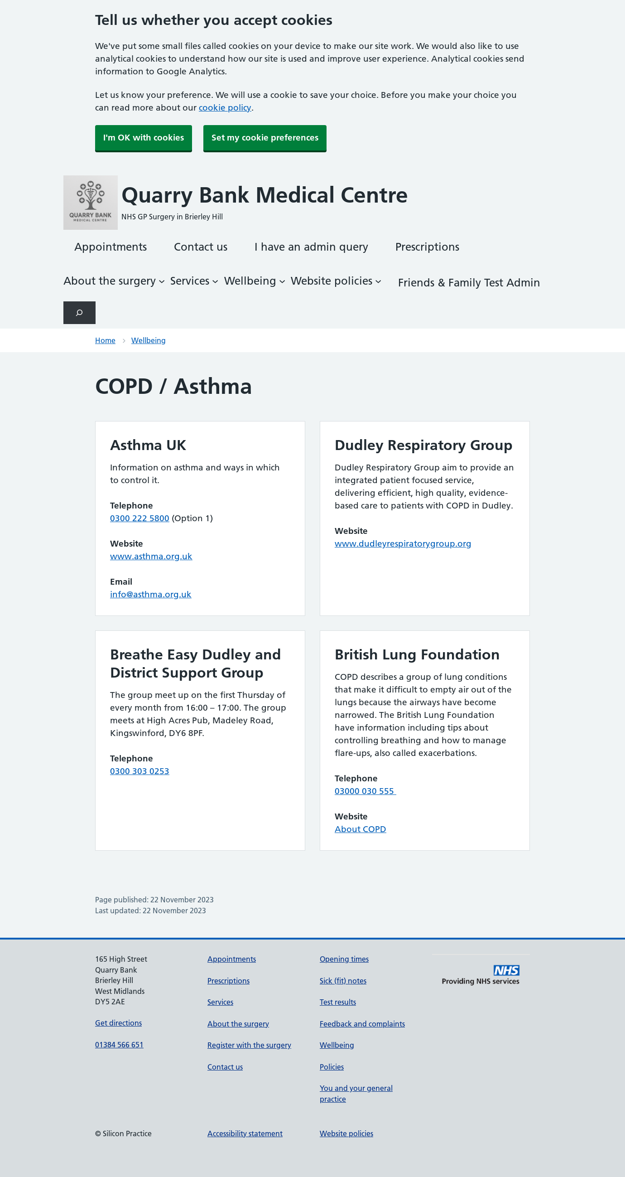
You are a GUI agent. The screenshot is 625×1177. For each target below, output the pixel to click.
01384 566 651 (119, 1044)
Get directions (118, 1022)
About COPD (360, 829)
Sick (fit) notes (343, 980)
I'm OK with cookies (143, 137)
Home (105, 340)
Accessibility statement (245, 1133)
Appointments (231, 959)
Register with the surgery (249, 1045)
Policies (332, 1066)
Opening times (344, 959)
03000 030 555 (365, 791)
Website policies (346, 1133)
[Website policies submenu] (336, 280)
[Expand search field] (79, 312)
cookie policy (225, 107)
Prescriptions (228, 980)
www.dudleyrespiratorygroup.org (403, 543)
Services (220, 1002)
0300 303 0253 (139, 771)
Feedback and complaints (362, 1023)
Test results (338, 1002)
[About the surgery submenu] (114, 280)
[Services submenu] (194, 280)
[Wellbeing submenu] (254, 280)
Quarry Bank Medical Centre (264, 195)
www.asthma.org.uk (151, 556)
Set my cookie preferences (265, 137)
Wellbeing (148, 340)
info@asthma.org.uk (151, 594)
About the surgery (238, 1023)
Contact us (225, 1066)
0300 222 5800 (139, 518)
